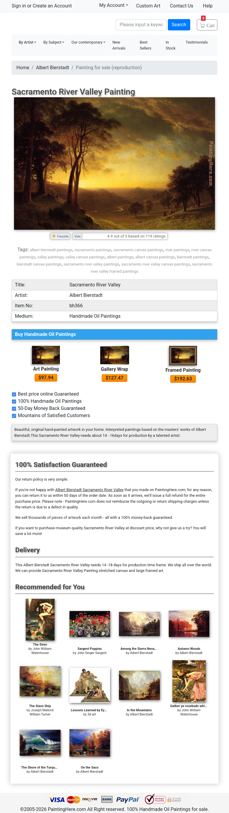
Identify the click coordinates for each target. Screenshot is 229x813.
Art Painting (46, 369)
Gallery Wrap (114, 369)
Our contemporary (86, 42)
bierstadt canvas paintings (39, 264)
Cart (208, 23)
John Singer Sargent (91, 653)
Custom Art (148, 6)
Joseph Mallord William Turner (41, 712)
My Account (113, 5)
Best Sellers (145, 45)
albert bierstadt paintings (51, 250)
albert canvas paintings (155, 257)
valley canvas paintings (85, 257)
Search (179, 24)
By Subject (52, 42)
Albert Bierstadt (52, 67)
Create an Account (52, 6)
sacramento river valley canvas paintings (155, 264)
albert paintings (120, 257)
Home (22, 67)
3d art (91, 714)
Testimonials (197, 42)
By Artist (26, 42)
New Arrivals (119, 45)
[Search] (141, 24)
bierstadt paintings (192, 257)
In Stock (171, 45)
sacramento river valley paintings (91, 264)
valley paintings (50, 257)
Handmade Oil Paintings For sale (56, 24)
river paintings (177, 250)
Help (208, 6)
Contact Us (182, 6)
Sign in (19, 6)
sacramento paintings (93, 250)
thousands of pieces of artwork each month (65, 517)
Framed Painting (183, 370)
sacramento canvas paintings (138, 250)
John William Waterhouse (41, 651)
